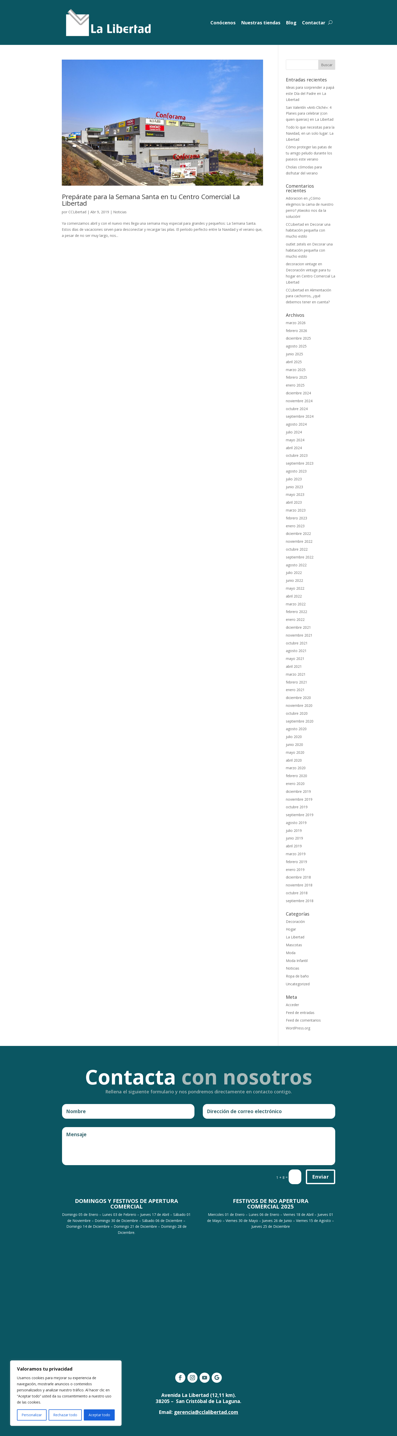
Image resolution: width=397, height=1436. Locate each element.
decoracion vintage (301, 263)
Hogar (291, 929)
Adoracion (294, 198)
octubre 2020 (297, 713)
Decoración (295, 921)
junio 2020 (294, 744)
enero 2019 (295, 869)
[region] (66, 1393)
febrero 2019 (296, 861)
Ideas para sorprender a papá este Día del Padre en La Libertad (310, 93)
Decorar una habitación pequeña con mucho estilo (308, 230)
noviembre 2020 (299, 705)
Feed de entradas (300, 1012)
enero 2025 (295, 385)
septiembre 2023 (299, 463)
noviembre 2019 (299, 799)
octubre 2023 (297, 455)
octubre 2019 (297, 806)
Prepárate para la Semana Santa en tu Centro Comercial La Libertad (151, 200)
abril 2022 (294, 596)
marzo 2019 (296, 853)
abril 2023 (294, 502)
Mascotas (294, 944)
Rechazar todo (65, 1414)
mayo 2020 (295, 752)
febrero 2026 (296, 330)
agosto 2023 (296, 471)
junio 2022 (294, 580)
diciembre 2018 (298, 877)
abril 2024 (294, 447)
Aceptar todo (99, 1414)
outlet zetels (296, 244)
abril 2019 (294, 846)
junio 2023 (294, 486)
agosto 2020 (296, 728)
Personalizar (32, 1414)
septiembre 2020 (299, 721)
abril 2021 (294, 666)
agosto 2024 (296, 424)
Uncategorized (298, 984)
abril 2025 (294, 361)
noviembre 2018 (299, 885)
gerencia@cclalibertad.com (206, 1412)
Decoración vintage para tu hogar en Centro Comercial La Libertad (310, 276)
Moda (290, 952)
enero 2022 (295, 619)
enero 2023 (295, 525)
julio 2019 (294, 830)
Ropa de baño (297, 976)
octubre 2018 (297, 892)
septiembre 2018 (299, 900)
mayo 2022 (295, 588)
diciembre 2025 (298, 338)
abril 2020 (294, 760)
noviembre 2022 (299, 541)
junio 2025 (294, 354)
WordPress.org (298, 1028)
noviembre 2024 (299, 400)
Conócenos (222, 23)
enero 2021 (295, 689)
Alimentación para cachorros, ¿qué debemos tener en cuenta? (308, 296)
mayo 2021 (295, 658)
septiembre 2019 (299, 814)
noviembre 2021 (299, 635)
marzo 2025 (296, 369)
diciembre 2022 (298, 533)
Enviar (320, 1176)
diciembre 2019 (298, 791)
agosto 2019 (296, 822)
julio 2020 (294, 736)
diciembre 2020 (298, 697)
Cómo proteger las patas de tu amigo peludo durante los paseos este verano (309, 153)
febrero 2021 (296, 682)
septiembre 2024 (299, 416)
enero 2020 (295, 783)
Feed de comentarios (303, 1020)
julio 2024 (294, 432)
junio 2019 (294, 838)
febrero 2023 (296, 518)
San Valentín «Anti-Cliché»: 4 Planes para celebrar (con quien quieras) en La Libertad (309, 113)
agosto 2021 (296, 650)
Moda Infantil (297, 960)
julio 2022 (294, 572)
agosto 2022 (296, 565)
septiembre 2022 (299, 557)
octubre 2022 (297, 549)
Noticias (120, 211)
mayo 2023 (295, 494)
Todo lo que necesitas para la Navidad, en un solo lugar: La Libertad (310, 133)
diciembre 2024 (298, 393)
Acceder (292, 1004)
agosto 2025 (296, 346)
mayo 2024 (295, 439)
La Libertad (295, 937)
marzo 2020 (296, 767)
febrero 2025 (296, 377)
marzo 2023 (296, 510)
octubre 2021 (297, 643)
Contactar (313, 23)
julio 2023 (294, 479)
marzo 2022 (296, 604)
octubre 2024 (297, 408)
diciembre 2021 (298, 627)
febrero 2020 (296, 775)
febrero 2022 (296, 611)
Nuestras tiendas (260, 23)
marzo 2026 (296, 322)
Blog (291, 23)
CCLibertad (77, 211)
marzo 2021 (296, 674)
